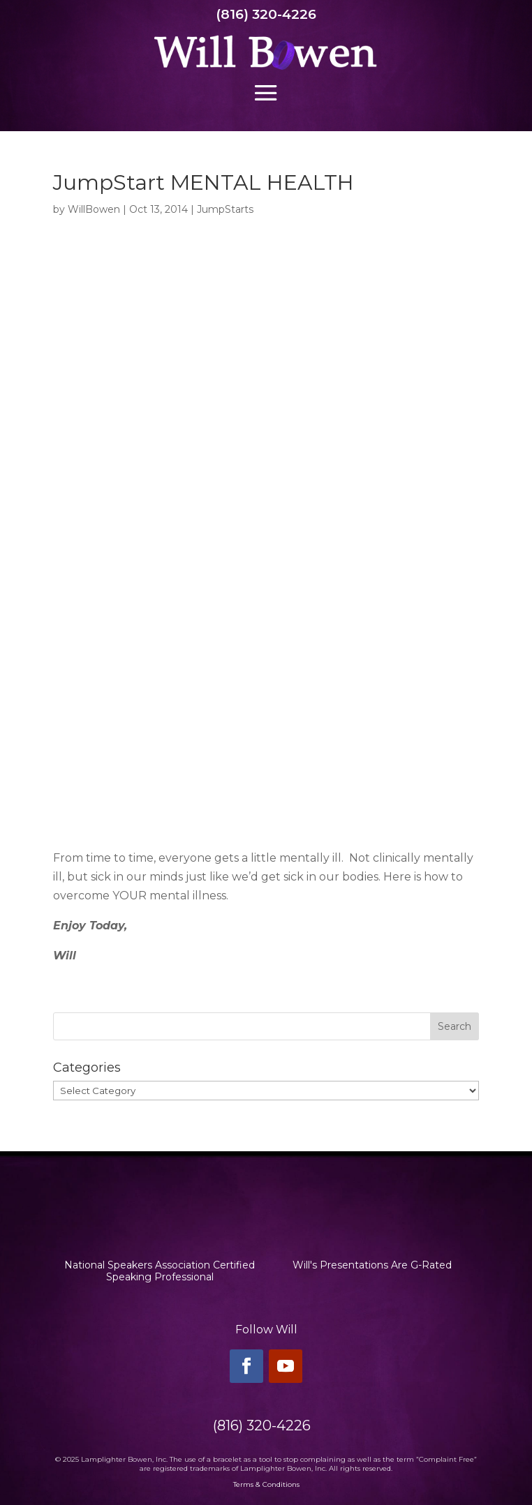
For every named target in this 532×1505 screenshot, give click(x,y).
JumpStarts (225, 209)
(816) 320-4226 (266, 14)
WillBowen (94, 209)
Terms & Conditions (266, 1484)
